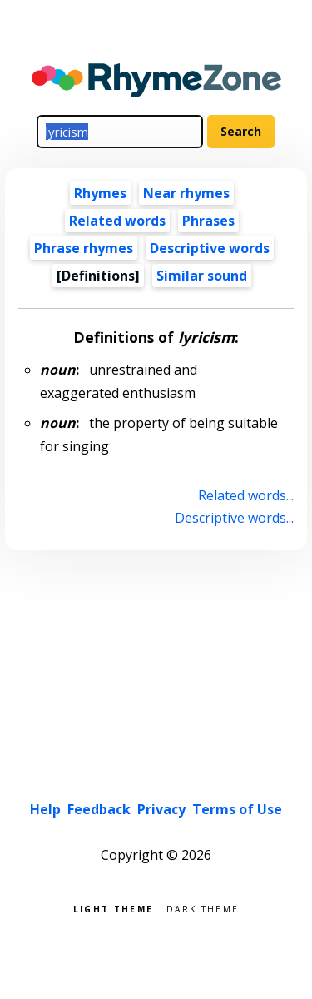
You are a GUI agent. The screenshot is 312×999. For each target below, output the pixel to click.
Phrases (208, 220)
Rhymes (100, 193)
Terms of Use (237, 809)
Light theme (113, 908)
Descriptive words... (234, 518)
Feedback (99, 809)
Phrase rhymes (83, 248)
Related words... (246, 495)
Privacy (161, 809)
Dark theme (202, 908)
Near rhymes (186, 193)
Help (45, 809)
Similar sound (201, 275)
